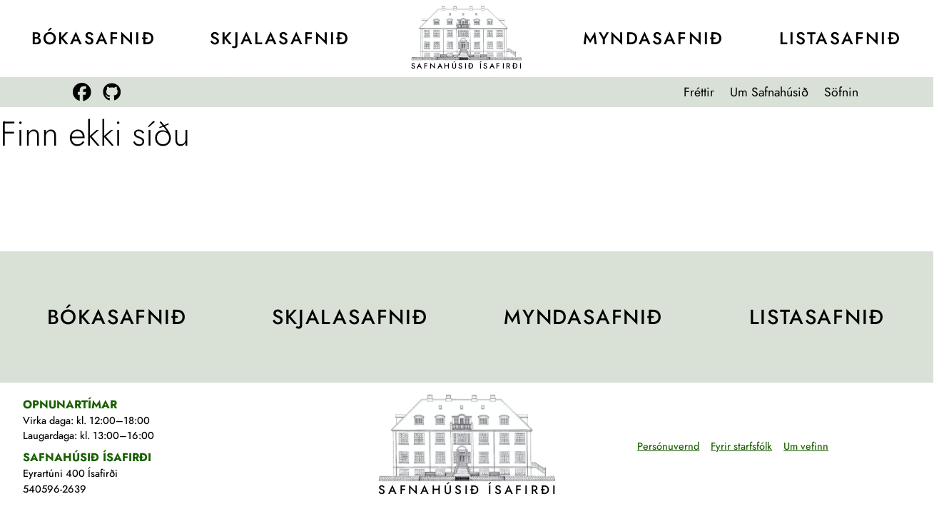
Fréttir (699, 92)
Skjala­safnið (280, 38)
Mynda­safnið (653, 38)
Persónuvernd (668, 446)
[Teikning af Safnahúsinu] (466, 33)
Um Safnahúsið (769, 92)
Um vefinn (805, 446)
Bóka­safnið (93, 38)
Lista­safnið (840, 38)
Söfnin (841, 92)
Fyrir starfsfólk (741, 446)
